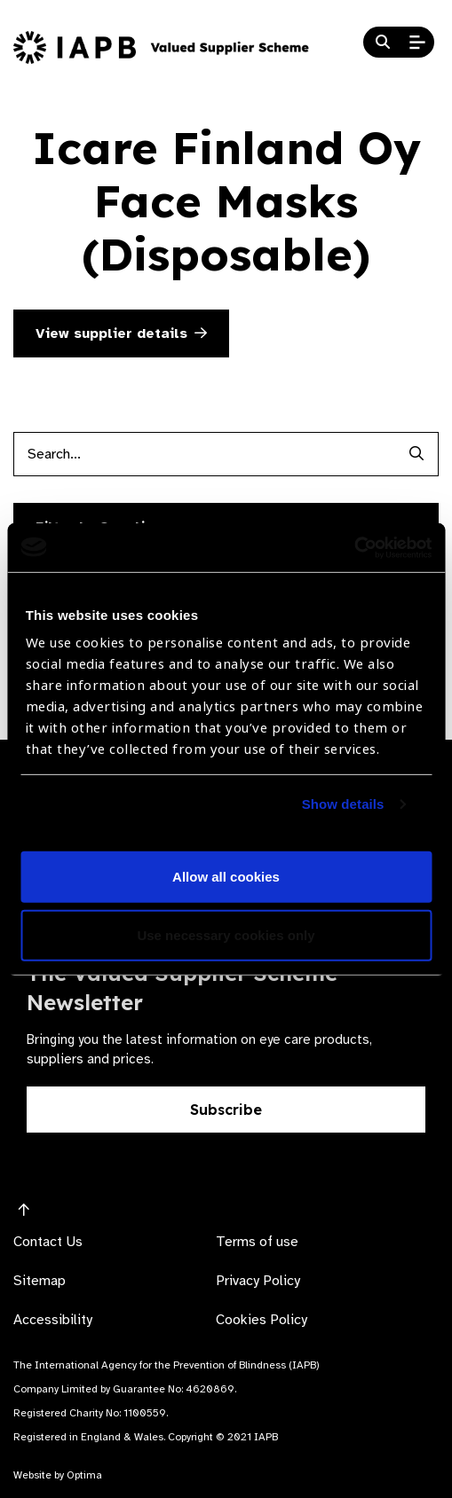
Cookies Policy (261, 1320)
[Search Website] (382, 42)
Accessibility (52, 1320)
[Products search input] (203, 454)
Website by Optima (57, 1475)
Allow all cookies (226, 876)
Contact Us (48, 1242)
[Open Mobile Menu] (417, 42)
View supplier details (121, 333)
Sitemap (39, 1281)
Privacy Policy (258, 1281)
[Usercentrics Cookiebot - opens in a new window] (354, 547)
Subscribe (226, 1109)
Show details (343, 804)
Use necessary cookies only (225, 935)
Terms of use (257, 1242)
